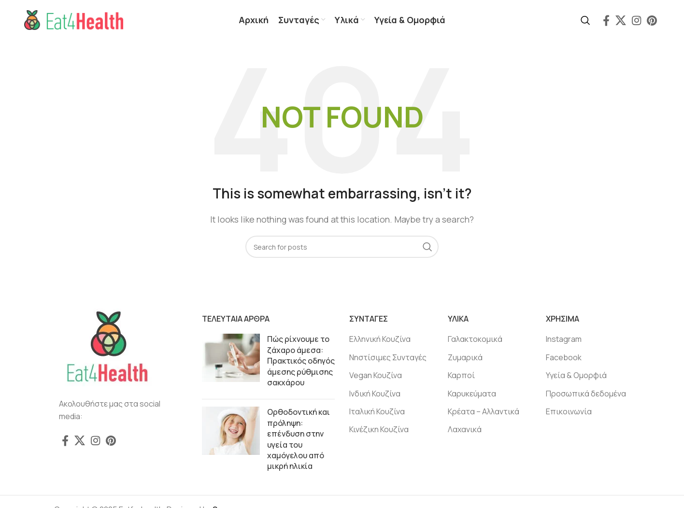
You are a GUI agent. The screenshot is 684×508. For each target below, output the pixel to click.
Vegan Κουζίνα (375, 376)
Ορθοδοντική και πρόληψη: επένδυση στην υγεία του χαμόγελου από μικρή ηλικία (298, 440)
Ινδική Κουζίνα (374, 394)
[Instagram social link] (636, 21)
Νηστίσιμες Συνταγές (388, 358)
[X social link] (621, 21)
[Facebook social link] (606, 21)
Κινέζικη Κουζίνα (379, 430)
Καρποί (461, 376)
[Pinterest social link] (652, 21)
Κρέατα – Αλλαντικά (483, 412)
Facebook (564, 358)
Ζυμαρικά (465, 358)
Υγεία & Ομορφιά (576, 376)
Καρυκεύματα (472, 394)
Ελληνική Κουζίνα (380, 340)
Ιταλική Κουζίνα (377, 412)
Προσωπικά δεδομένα (586, 394)
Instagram (564, 340)
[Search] (585, 20)
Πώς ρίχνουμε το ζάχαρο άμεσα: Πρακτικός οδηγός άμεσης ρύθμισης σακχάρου (301, 362)
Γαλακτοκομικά (475, 340)
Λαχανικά (465, 430)
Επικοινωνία (569, 412)
